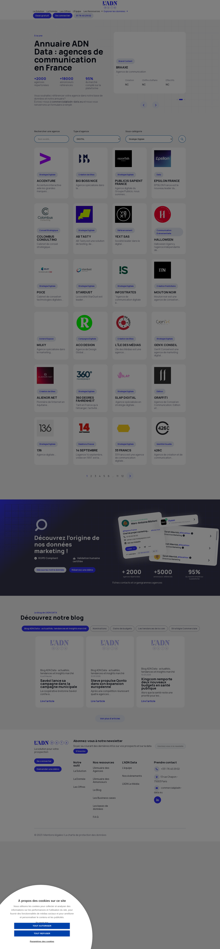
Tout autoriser (26, 933)
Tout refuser (57, 933)
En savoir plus (42, 922)
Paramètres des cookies (42, 942)
